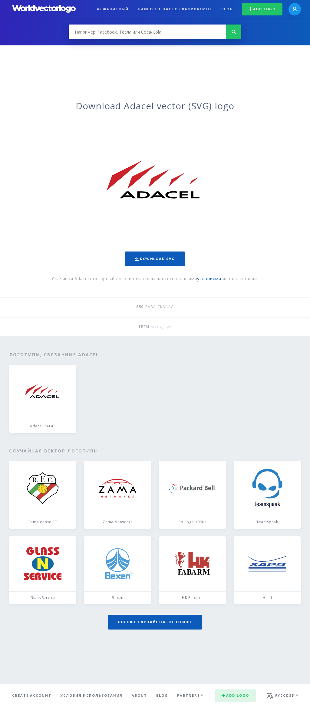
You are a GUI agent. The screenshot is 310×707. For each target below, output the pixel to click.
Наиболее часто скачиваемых (175, 9)
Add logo (262, 9)
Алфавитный (113, 9)
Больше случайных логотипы (155, 622)
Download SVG (155, 258)
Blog (227, 9)
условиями (209, 278)
